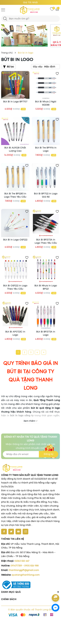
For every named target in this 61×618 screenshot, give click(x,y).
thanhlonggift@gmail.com (24, 570)
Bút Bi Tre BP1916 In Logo (45, 149)
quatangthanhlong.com (26, 574)
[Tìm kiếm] (5, 19)
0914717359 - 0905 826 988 (25, 565)
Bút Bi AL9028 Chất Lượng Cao (15, 149)
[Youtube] (18, 531)
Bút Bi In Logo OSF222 (15, 239)
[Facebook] (4, 531)
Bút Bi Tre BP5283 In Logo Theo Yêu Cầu (15, 195)
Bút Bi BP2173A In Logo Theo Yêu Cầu (46, 241)
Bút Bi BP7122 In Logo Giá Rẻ (45, 195)
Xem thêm (31, 421)
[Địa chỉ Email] (30, 454)
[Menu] (3, 10)
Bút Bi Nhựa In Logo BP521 (45, 287)
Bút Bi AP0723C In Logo (15, 333)
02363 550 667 (21, 561)
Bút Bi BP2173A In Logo (45, 333)
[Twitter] (11, 531)
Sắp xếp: (38, 66)
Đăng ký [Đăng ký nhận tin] (48, 454)
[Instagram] (25, 531)
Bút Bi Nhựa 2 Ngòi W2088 (45, 103)
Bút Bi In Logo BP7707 (15, 101)
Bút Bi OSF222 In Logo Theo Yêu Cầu (15, 287)
